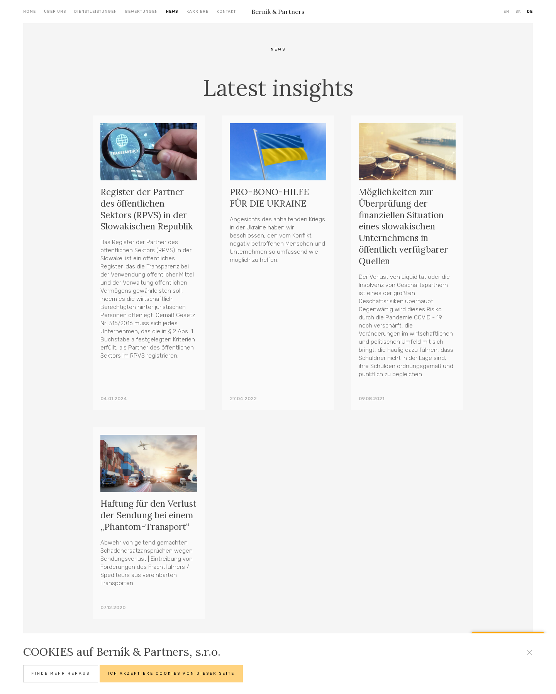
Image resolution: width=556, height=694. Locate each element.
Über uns (55, 11)
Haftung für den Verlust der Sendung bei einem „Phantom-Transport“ (144, 521)
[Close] (530, 653)
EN (506, 11)
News (172, 11)
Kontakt (226, 11)
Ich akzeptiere (171, 673)
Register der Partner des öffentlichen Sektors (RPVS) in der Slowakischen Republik (147, 209)
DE (530, 11)
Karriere (197, 11)
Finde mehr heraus (60, 673)
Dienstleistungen (95, 11)
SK (518, 11)
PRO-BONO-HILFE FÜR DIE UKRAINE (269, 197)
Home (29, 11)
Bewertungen (141, 11)
